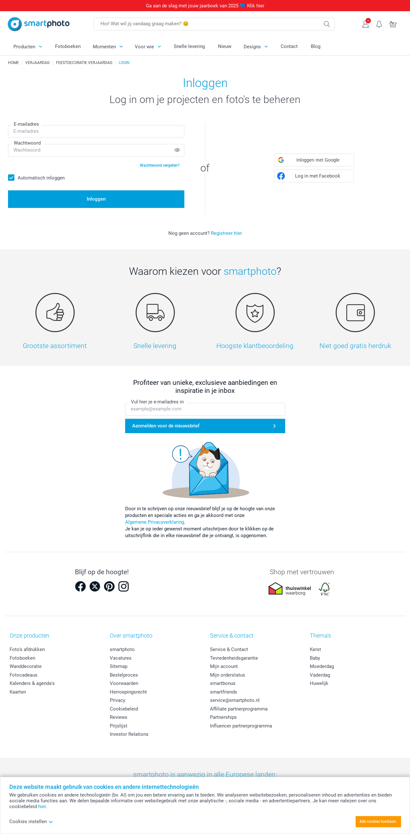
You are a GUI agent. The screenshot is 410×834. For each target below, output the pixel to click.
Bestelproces (124, 675)
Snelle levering (189, 46)
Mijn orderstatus (227, 675)
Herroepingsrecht (128, 692)
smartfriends (223, 692)
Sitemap (118, 666)
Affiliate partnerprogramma (239, 709)
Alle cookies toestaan (377, 821)
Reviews (118, 717)
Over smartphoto (131, 635)
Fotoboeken (68, 46)
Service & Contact (229, 649)
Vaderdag (320, 675)
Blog (315, 46)
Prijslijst (118, 726)
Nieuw (224, 46)
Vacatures (121, 658)
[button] (314, 160)
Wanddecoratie (26, 666)
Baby (315, 658)
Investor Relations (129, 734)
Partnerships (223, 717)
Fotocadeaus (23, 675)
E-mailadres (26, 124)
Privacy (117, 700)
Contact (289, 46)
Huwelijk (319, 683)
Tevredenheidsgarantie (234, 658)
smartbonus (223, 683)
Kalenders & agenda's (32, 683)
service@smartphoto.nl (235, 700)
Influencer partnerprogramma (241, 726)
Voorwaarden (124, 683)
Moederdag (322, 666)
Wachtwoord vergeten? (160, 165)
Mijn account (224, 666)
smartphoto (122, 649)
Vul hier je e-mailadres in (157, 402)
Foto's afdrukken (27, 649)
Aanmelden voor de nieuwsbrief (165, 426)
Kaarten (18, 692)
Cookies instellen (31, 821)
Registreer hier (226, 233)
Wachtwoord (27, 143)
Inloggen (96, 199)
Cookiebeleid (124, 709)
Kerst (315, 649)
